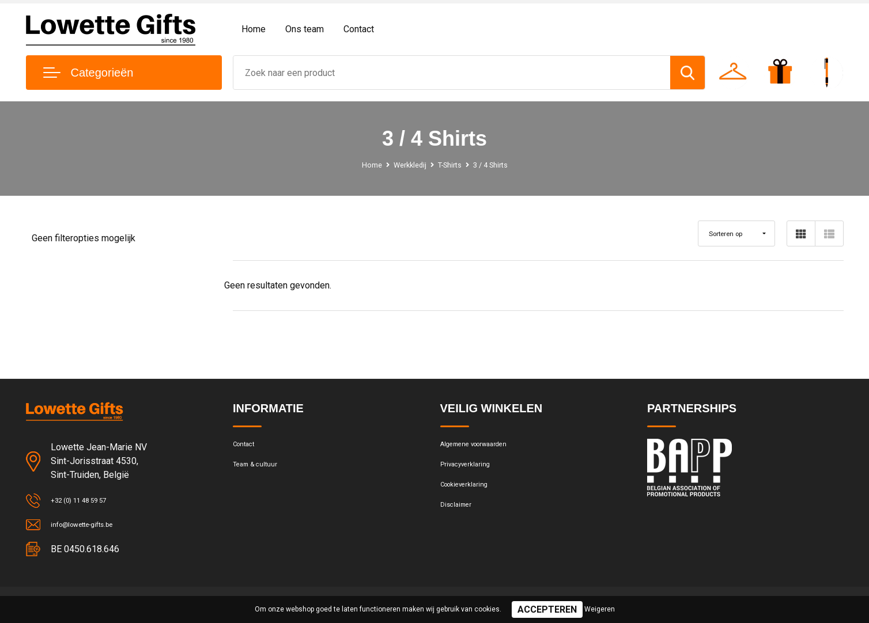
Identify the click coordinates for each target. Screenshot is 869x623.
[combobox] (451, 72)
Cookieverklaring (471, 496)
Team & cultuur (261, 471)
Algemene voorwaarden (485, 447)
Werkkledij (404, 164)
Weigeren (599, 609)
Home (253, 29)
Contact (358, 29)
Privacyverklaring (471, 471)
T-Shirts (450, 164)
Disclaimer (459, 521)
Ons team (304, 29)
